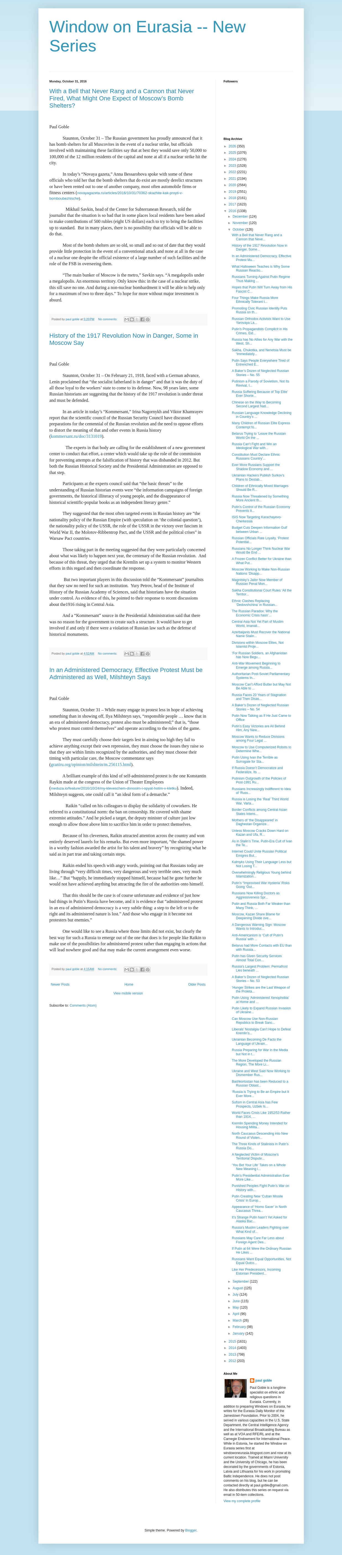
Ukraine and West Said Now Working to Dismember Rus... (261, 1073)
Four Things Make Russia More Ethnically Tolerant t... (255, 300)
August (238, 1288)
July (236, 1294)
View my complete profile (242, 1501)
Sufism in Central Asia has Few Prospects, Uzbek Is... (255, 1104)
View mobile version (128, 993)
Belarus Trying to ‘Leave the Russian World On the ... (259, 435)
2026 (233, 146)
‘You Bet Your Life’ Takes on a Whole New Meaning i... (259, 1167)
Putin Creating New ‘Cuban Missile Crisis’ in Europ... (257, 1198)
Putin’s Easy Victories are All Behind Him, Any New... (258, 728)
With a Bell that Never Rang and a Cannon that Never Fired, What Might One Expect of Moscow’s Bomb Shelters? (121, 98)
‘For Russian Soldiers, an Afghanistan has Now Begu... (259, 655)
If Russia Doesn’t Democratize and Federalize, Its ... (257, 770)
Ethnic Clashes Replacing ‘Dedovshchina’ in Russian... (254, 603)
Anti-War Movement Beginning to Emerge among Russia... (256, 665)
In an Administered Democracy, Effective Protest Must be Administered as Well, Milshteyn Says (126, 673)
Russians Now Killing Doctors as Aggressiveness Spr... (256, 895)
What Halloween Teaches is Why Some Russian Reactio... (260, 268)
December (241, 216)
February (240, 1327)
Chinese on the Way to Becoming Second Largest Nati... (256, 404)
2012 (233, 1361)
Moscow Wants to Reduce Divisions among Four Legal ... (258, 739)
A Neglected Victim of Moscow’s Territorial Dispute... (255, 1156)
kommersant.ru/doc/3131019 (76, 436)
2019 (233, 192)
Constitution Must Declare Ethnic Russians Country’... (256, 456)
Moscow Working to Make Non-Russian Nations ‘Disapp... (261, 571)
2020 (233, 185)
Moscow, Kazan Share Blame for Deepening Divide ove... (256, 916)
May (236, 1307)
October (239, 229)
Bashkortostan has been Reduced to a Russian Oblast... (260, 1083)
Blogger (191, 1530)
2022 (233, 172)
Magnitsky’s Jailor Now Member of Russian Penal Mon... (257, 582)
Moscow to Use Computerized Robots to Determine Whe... (261, 749)
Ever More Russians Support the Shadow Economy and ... (256, 467)
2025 (233, 153)
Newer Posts (60, 984)
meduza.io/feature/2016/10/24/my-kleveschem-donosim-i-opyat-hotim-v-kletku (114, 788)
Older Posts (197, 984)
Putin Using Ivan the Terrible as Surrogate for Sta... (255, 759)
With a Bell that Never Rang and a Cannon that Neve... (257, 237)
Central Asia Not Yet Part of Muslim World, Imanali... (257, 623)
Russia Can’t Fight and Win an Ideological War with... (254, 446)
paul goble (263, 1380)
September (241, 1281)
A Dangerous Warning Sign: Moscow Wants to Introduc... (259, 927)
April (236, 1314)
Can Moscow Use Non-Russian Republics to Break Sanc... (255, 1021)
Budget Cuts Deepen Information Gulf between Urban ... (259, 529)
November (241, 223)
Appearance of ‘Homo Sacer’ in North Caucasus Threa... (259, 1209)
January (239, 1333)
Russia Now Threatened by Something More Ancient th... (260, 498)
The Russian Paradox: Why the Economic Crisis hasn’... (255, 613)
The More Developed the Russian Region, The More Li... (256, 1062)
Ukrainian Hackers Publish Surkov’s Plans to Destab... (258, 477)
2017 (233, 204)
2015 (233, 1341)
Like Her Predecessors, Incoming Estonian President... (256, 1271)
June (237, 1301)
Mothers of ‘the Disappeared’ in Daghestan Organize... (255, 822)
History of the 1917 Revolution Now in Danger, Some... (259, 247)
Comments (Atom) (83, 1005)
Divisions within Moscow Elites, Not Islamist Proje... (257, 644)
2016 (233, 211)
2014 (233, 1348)
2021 (233, 179)
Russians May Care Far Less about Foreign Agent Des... (258, 1240)
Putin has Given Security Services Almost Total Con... (257, 958)
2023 (233, 166)
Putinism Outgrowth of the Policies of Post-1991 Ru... (259, 780)
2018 (233, 198)
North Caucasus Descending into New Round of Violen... (260, 1135)
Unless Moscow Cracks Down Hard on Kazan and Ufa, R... (260, 833)
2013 (233, 1354)
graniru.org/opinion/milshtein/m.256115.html (91, 764)
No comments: (108, 319)
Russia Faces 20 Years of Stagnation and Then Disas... (259, 697)
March (238, 1320)
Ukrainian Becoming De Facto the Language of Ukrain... (256, 1041)
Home (128, 984)
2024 (233, 159)
